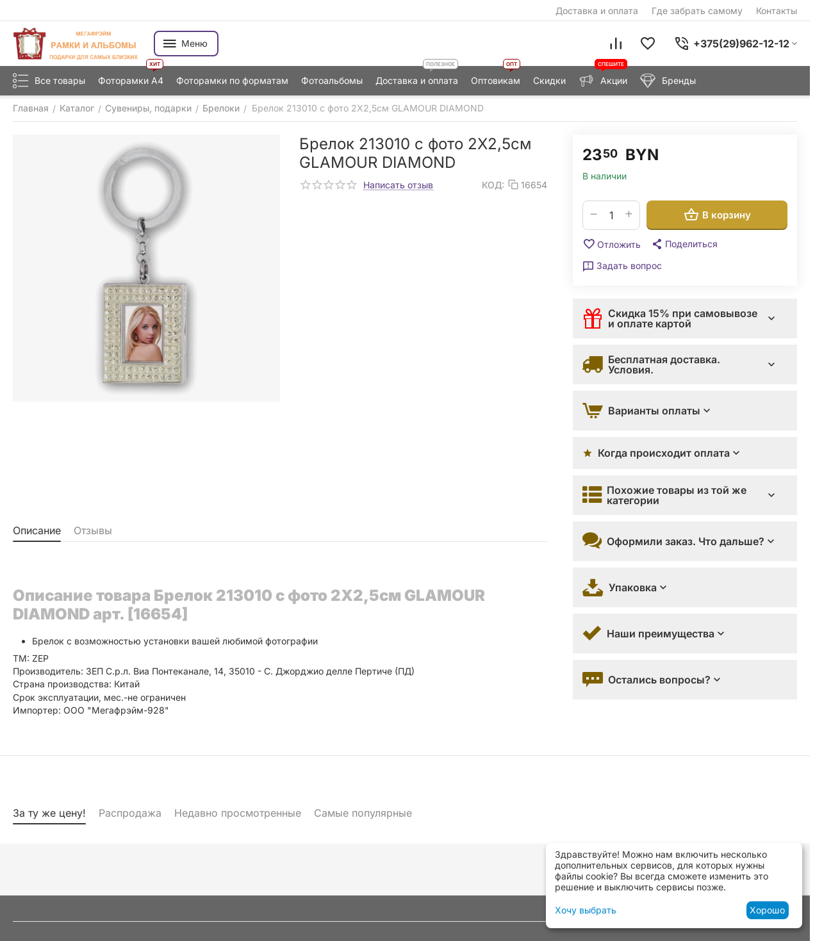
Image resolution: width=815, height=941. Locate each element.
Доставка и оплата (597, 10)
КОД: (493, 184)
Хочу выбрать (585, 909)
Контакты (776, 10)
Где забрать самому (697, 10)
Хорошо (767, 909)
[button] (684, 244)
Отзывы (93, 530)
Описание (37, 530)
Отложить (611, 244)
